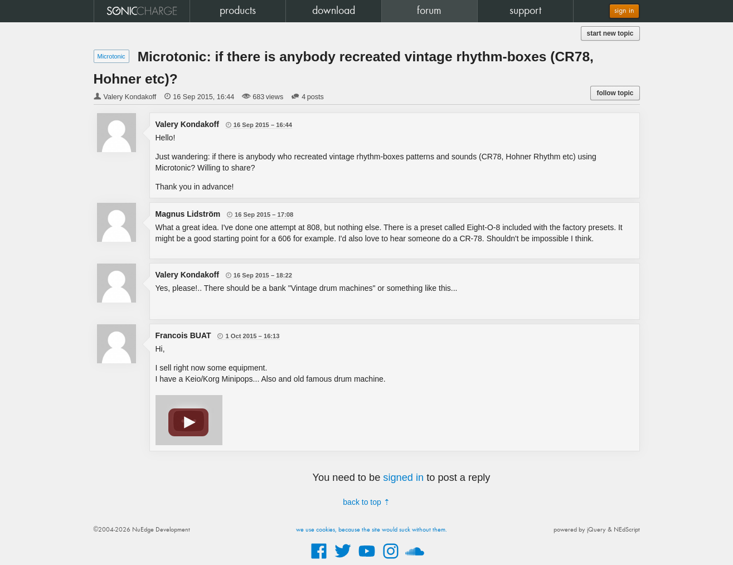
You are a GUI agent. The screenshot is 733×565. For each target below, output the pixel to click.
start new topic (610, 33)
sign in (624, 11)
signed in (403, 477)
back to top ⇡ (366, 502)
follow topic (614, 93)
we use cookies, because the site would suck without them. (371, 530)
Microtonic (111, 56)
